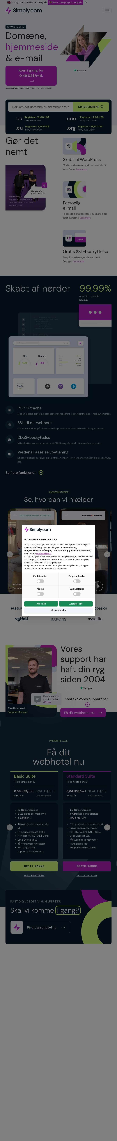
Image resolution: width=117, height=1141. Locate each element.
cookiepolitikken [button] (43, 553)
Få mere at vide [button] (58, 610)
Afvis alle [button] (41, 604)
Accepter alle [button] (75, 604)
